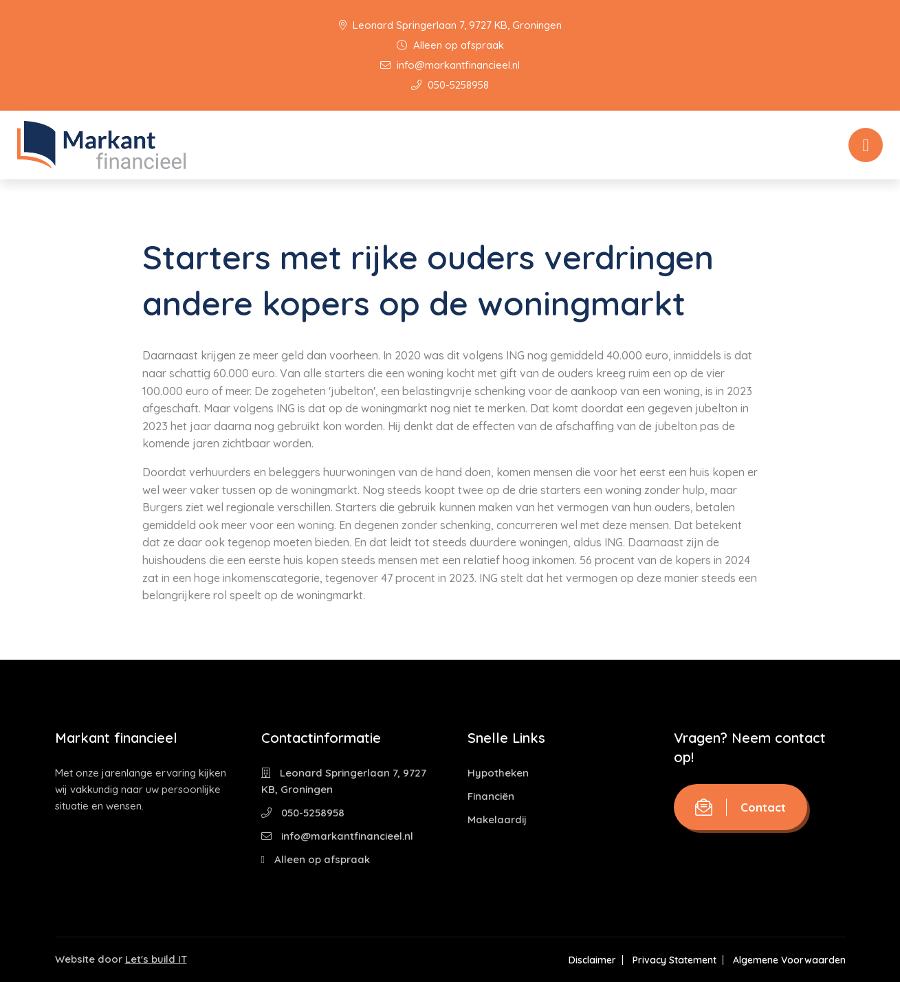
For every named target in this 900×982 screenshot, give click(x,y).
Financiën (491, 796)
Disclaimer (592, 960)
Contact (740, 807)
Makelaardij (497, 819)
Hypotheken (498, 772)
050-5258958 (450, 84)
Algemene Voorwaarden (789, 960)
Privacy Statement (674, 960)
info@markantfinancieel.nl (450, 64)
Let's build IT (156, 959)
